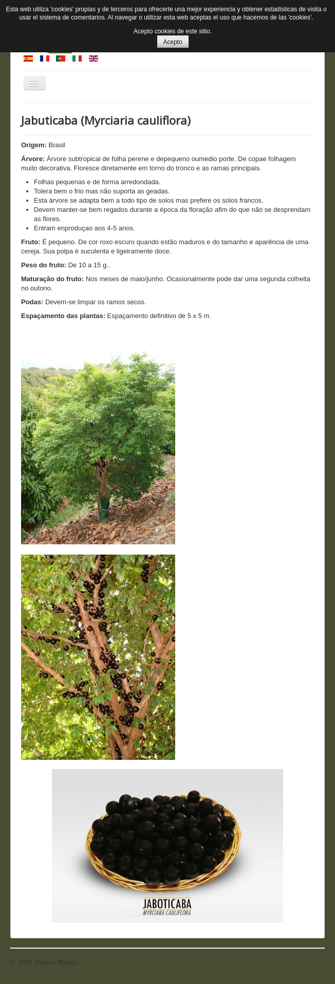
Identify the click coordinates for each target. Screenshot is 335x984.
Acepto (172, 42)
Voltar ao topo (304, 962)
